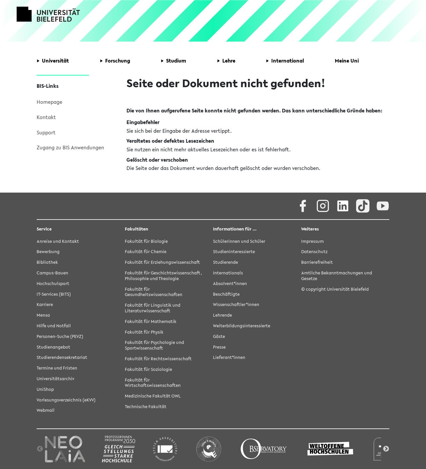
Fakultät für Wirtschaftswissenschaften (153, 383)
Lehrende (222, 315)
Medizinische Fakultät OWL (153, 396)
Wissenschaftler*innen (236, 304)
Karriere (45, 304)
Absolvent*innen (230, 283)
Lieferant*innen (229, 357)
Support (46, 132)
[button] (53, 61)
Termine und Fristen (57, 368)
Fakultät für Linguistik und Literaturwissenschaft (152, 308)
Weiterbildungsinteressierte (241, 326)
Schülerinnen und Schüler (239, 241)
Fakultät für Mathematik (150, 321)
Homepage (49, 101)
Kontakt (46, 117)
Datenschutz (314, 251)
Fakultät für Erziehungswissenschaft (162, 262)
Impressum (312, 241)
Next (386, 449)
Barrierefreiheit (317, 262)
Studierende (225, 262)
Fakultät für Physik (144, 332)
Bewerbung (48, 251)
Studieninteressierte (234, 251)
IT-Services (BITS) (54, 294)
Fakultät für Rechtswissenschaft (158, 359)
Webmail (46, 410)
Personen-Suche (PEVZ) (60, 336)
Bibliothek (47, 262)
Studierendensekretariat (62, 357)
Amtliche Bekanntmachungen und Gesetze (336, 276)
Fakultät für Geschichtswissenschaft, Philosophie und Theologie (163, 276)
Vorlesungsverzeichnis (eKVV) (66, 400)
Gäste (219, 336)
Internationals (228, 273)
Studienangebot (53, 347)
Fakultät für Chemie (145, 251)
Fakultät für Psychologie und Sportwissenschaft (154, 345)
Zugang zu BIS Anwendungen (70, 147)
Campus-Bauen (52, 273)
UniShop (45, 389)
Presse (219, 347)
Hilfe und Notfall (54, 326)
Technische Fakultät (145, 406)
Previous (40, 449)
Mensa (43, 315)
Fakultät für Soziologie (148, 369)
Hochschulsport (53, 283)
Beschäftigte (226, 294)
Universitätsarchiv (55, 379)
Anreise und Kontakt (58, 241)
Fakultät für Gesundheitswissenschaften (153, 292)
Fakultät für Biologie (146, 241)
